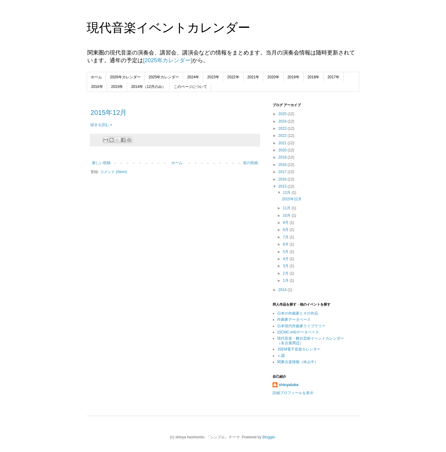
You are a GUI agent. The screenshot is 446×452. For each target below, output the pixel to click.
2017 (283, 172)
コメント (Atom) (113, 172)
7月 (286, 237)
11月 (287, 208)
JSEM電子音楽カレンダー (299, 349)
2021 (283, 143)
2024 (283, 121)
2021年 (253, 77)
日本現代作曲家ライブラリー (301, 326)
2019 (283, 157)
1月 (286, 280)
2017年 (333, 77)
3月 (286, 266)
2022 (283, 135)
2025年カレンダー (164, 77)
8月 (286, 230)
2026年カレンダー (125, 77)
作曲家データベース (294, 319)
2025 (283, 114)
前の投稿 (250, 163)
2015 (283, 186)
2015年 (117, 87)
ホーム (96, 77)
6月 (286, 244)
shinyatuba (288, 385)
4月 (286, 259)
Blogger (268, 437)
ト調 (281, 356)
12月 (287, 192)
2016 (283, 179)
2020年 (273, 77)
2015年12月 (108, 112)
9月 (286, 222)
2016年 (97, 87)
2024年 (193, 77)
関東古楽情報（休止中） (297, 362)
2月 (286, 273)
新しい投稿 (101, 163)
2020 (283, 150)
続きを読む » (101, 125)
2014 (283, 290)
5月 (286, 252)
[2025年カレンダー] (167, 60)
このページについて (190, 87)
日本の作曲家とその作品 (297, 313)
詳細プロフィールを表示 (293, 393)
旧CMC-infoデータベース (298, 332)
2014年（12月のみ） (148, 87)
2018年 (314, 77)
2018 (283, 165)
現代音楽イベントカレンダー (168, 27)
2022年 (233, 77)
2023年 (213, 77)
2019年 (293, 77)
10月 (287, 215)
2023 (283, 128)
